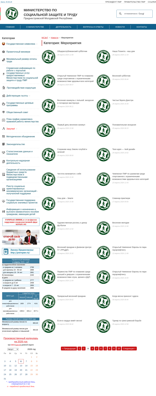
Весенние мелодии (120, 223)
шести (18, 345)
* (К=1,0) (22, 297)
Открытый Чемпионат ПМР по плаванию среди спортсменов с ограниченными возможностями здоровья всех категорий (75, 78)
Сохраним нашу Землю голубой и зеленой (72, 150)
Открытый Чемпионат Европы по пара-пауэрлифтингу (129, 248)
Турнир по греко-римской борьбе (126, 321)
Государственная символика (20, 44)
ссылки (152, 2)
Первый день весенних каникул (71, 125)
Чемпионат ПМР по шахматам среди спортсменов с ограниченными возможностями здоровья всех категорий (130, 176)
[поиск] (134, 13)
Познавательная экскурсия (124, 125)
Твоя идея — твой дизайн (123, 149)
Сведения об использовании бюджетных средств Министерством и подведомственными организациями (20, 175)
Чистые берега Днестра (122, 100)
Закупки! (10, 129)
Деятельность (63, 27)
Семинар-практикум (121, 198)
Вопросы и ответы (93, 27)
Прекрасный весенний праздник (71, 296)
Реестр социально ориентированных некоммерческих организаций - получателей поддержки (22, 190)
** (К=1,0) (29, 297)
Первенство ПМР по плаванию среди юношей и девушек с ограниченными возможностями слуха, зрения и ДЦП (73, 274)
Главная (10, 27)
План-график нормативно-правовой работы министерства (22, 120)
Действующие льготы (17, 96)
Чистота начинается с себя (69, 174)
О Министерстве (35, 27)
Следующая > (129, 348)
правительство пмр (134, 2)
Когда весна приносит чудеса (125, 296)
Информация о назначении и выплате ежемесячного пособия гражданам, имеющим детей (22, 211)
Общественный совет (17, 112)
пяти (13, 345)
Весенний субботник (121, 76)
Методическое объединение (20, 136)
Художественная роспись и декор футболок (72, 224)
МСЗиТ (45, 38)
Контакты (142, 27)
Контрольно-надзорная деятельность (18, 161)
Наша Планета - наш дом (123, 51)
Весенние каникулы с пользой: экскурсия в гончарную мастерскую (75, 101)
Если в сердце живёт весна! (69, 321)
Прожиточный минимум (18, 52)
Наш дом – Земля (65, 198)
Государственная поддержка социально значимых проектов (21, 201)
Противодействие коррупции (21, 88)
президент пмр (113, 2)
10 (119, 348)
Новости (120, 27)
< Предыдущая (69, 348)
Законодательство (15, 144)
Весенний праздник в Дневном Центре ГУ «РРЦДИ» (74, 248)
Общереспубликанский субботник (72, 51)
